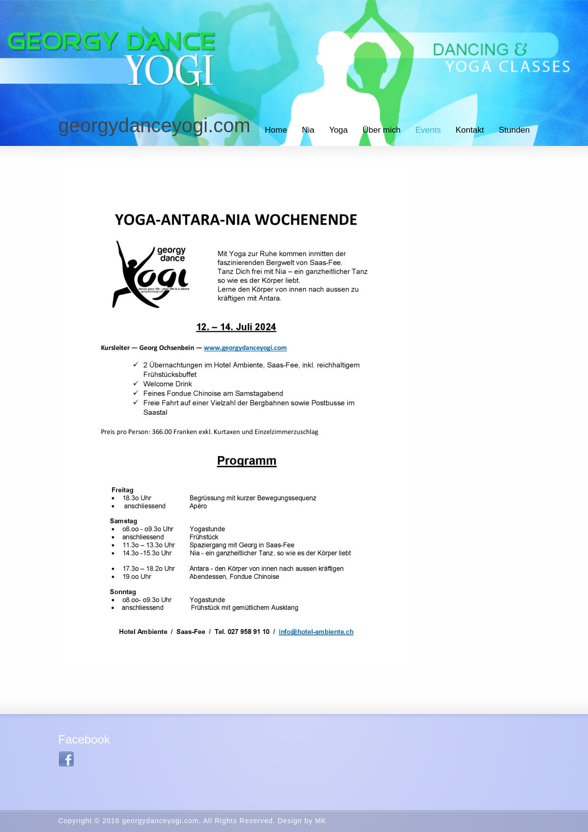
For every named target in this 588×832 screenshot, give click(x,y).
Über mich (381, 130)
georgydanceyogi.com (154, 125)
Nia (308, 130)
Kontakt (470, 130)
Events (428, 130)
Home (276, 130)
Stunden (514, 130)
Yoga (338, 130)
